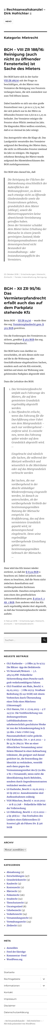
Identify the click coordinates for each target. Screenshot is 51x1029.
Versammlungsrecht (18, 917)
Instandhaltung (29, 277)
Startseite (9, 972)
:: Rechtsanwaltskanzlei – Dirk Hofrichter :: (24, 11)
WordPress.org (14, 959)
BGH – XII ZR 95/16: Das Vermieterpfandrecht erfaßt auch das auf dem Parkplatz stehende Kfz (25, 300)
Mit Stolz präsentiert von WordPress (19, 1024)
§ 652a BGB (32, 572)
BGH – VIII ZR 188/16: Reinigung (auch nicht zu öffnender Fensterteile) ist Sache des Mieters (24, 59)
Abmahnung (13, 872)
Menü (8, 21)
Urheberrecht (14, 910)
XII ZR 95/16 (24, 320)
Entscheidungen (28, 274)
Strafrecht (12, 898)
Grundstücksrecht (16, 879)
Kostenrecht (13, 887)
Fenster (18, 277)
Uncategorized (14, 906)
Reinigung (42, 277)
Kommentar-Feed (16, 955)
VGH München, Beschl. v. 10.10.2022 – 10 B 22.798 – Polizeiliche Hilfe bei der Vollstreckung (26, 804)
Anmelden (12, 948)
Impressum (10, 999)
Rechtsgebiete (12, 979)
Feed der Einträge (16, 951)
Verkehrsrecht (14, 914)
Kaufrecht (12, 883)
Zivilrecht (8, 277)
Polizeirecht (13, 895)
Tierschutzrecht (15, 902)
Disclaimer (9, 1005)
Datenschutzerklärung (16, 1012)
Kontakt (8, 992)
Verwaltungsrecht (16, 921)
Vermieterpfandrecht (24, 624)
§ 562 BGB (28, 339)
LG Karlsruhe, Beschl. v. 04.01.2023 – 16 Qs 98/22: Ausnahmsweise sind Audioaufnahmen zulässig (26, 793)
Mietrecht (41, 274)
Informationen (12, 985)
